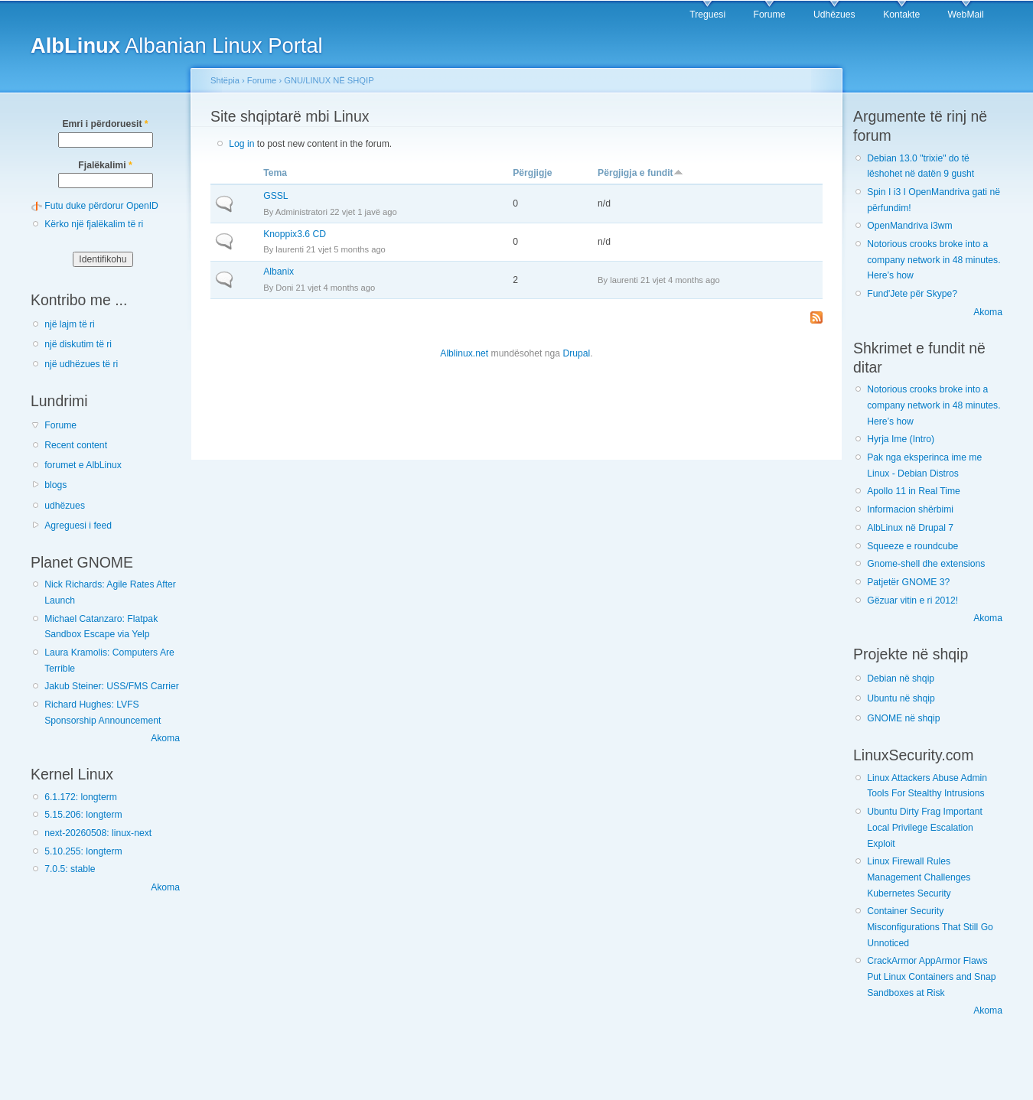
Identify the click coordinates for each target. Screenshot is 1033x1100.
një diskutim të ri (78, 344)
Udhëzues (834, 14)
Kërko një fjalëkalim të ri (93, 224)
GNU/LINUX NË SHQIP (328, 80)
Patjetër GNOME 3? (908, 582)
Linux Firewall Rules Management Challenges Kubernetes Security (918, 877)
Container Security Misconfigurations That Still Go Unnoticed (930, 927)
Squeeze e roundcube (912, 546)
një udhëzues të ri (81, 364)
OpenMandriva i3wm (909, 225)
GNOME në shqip (903, 718)
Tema (275, 173)
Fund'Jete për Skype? (912, 293)
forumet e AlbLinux (83, 465)
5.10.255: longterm (83, 851)
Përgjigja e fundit (640, 173)
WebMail (966, 14)
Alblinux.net (464, 353)
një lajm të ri (69, 324)
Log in (241, 143)
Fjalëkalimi (105, 165)
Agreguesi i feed (78, 525)
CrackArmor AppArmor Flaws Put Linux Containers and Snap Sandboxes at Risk (931, 976)
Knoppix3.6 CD (294, 234)
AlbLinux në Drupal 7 (910, 527)
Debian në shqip (900, 678)
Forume (770, 14)
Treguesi (707, 14)
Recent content (75, 445)
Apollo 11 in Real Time (913, 491)
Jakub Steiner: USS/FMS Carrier (111, 686)
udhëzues (64, 505)
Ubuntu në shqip (901, 698)
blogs (55, 485)
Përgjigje (532, 173)
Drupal (576, 353)
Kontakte (901, 14)
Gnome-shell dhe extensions (926, 563)
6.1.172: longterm (80, 797)
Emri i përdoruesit (105, 124)
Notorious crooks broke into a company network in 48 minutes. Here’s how (933, 260)
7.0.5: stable (69, 869)
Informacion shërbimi (910, 509)
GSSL (275, 195)
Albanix (278, 271)
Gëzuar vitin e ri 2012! (912, 600)
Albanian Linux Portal (177, 45)
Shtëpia (225, 80)
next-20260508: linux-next (98, 833)
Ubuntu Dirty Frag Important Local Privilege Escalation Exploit (924, 827)
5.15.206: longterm (83, 814)
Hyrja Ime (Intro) (900, 439)
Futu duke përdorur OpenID (101, 205)
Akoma (165, 738)
